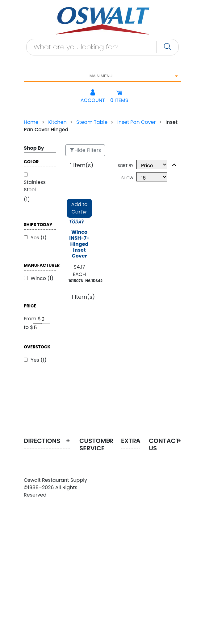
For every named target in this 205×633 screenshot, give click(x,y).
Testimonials (136, 533)
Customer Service (93, 480)
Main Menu (101, 76)
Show (127, 178)
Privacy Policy (90, 498)
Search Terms (129, 488)
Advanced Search (133, 512)
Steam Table (91, 122)
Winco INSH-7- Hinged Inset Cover (79, 244)
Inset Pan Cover (136, 122)
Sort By (125, 165)
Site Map (128, 463)
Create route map (46, 458)
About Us (95, 467)
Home (31, 122)
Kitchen (57, 122)
